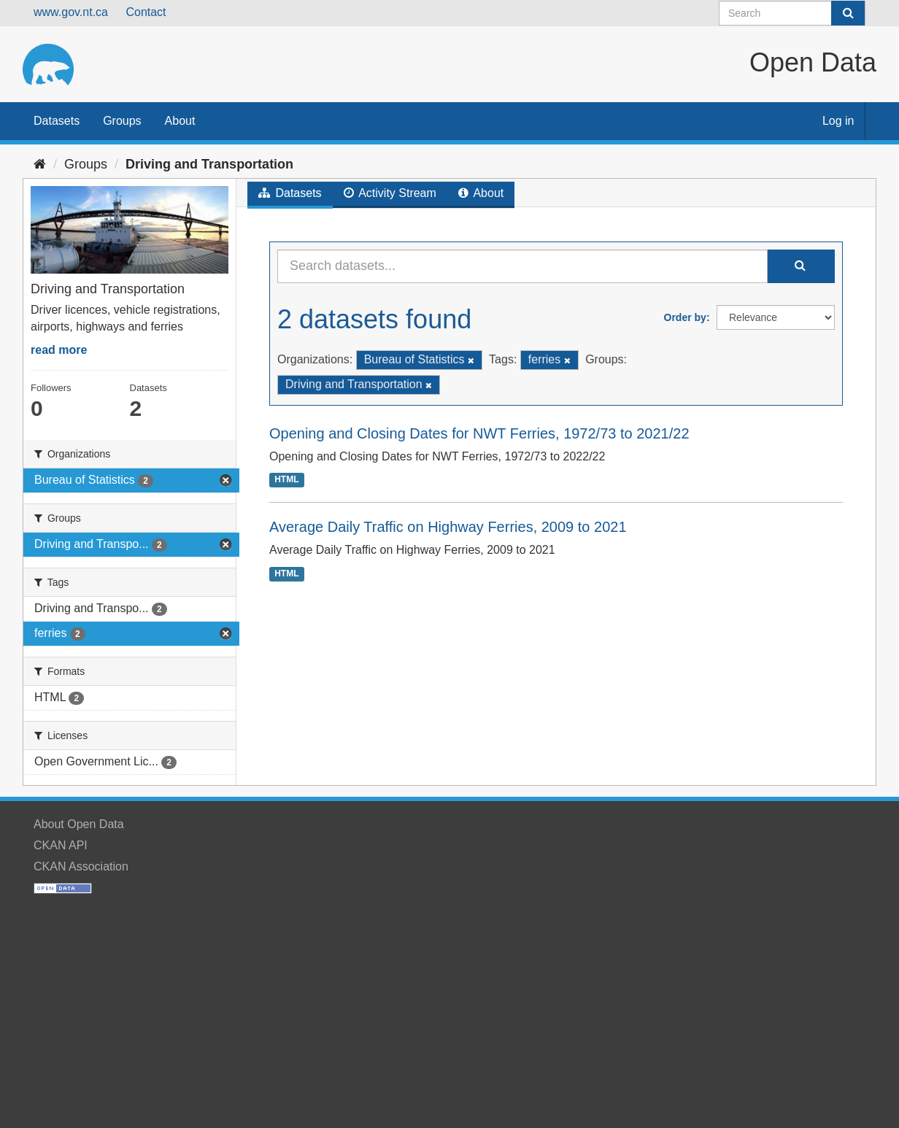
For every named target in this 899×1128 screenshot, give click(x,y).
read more (59, 350)
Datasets (57, 121)
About (180, 121)
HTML (286, 479)
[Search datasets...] (522, 266)
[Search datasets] (792, 13)
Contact (146, 12)
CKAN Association (81, 866)
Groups (122, 121)
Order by (685, 317)
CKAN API (61, 845)
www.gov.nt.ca (71, 12)
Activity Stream (390, 193)
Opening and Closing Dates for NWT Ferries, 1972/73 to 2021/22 (479, 433)
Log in (838, 121)
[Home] (40, 164)
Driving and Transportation (209, 164)
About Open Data (79, 824)
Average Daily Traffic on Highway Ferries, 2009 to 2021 (448, 527)
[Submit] (848, 13)
